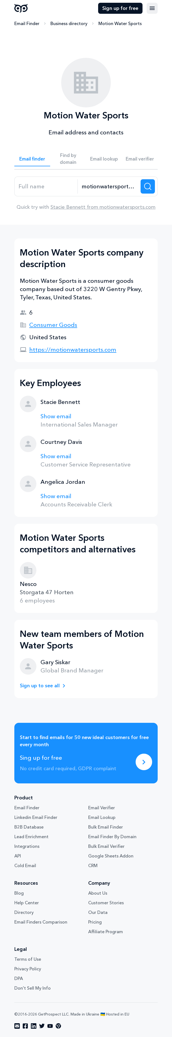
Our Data (98, 912)
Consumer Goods (53, 324)
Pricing (95, 922)
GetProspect (21, 8)
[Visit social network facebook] (25, 1026)
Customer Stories (106, 902)
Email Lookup (101, 817)
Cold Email (25, 865)
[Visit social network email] (17, 1026)
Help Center (26, 902)
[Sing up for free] (144, 762)
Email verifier (140, 159)
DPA (18, 978)
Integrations (26, 846)
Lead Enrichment (31, 836)
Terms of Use (27, 959)
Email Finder (26, 23)
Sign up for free (120, 8)
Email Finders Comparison (40, 922)
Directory (24, 912)
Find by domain (68, 158)
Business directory (68, 23)
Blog (19, 893)
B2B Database (29, 827)
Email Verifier (101, 807)
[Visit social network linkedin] (33, 1026)
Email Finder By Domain (112, 836)
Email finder (32, 159)
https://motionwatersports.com (72, 349)
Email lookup (104, 159)
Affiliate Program (105, 931)
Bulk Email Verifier (106, 846)
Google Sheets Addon (110, 856)
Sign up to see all (40, 686)
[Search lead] (148, 186)
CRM (93, 865)
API (17, 856)
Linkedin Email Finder (35, 817)
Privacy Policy (27, 968)
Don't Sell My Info (32, 988)
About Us (97, 893)
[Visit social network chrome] (58, 1026)
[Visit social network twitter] (42, 1026)
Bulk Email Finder (105, 827)
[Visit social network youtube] (50, 1026)
